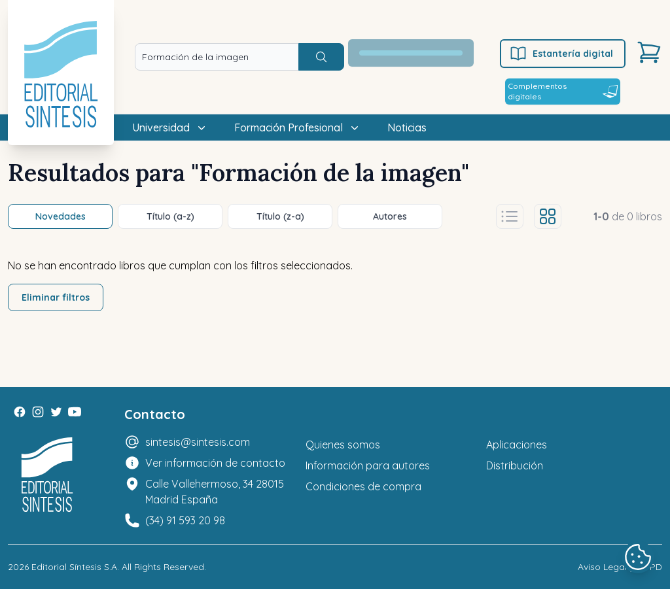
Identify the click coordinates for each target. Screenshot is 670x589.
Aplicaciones (516, 444)
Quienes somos (343, 444)
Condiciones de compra (363, 486)
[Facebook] (19, 411)
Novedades (60, 216)
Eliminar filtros (56, 297)
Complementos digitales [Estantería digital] (563, 91)
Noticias (407, 127)
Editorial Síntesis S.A (74, 567)
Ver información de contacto (215, 462)
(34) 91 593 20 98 (185, 520)
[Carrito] (649, 52)
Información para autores (368, 465)
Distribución (514, 465)
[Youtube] (74, 411)
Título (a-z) (170, 216)
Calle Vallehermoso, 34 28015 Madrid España (214, 491)
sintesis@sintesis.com (197, 441)
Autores (390, 216)
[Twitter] (56, 411)
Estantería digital (561, 53)
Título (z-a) (280, 216)
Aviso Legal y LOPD (620, 567)
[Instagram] (37, 411)
